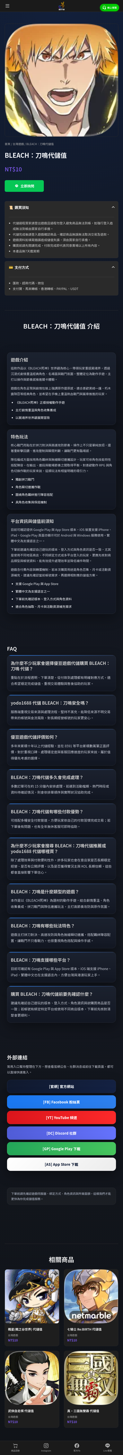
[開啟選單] (7, 6)
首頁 (7, 144)
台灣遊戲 (18, 144)
